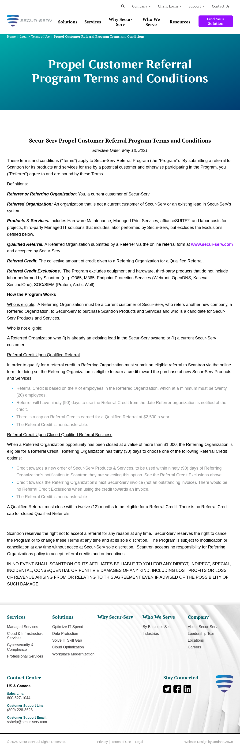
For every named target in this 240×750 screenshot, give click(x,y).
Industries (150, 634)
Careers (194, 647)
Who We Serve (151, 21)
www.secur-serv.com (212, 244)
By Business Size (157, 627)
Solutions (67, 22)
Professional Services (25, 656)
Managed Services (22, 627)
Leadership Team (202, 634)
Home (11, 36)
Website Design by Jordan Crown (208, 742)
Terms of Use (40, 36)
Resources (180, 22)
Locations (196, 640)
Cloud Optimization (68, 647)
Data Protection (65, 634)
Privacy (102, 742)
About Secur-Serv (202, 627)
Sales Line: (40, 696)
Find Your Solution (215, 21)
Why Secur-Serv (120, 21)
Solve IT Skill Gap (67, 640)
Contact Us (220, 6)
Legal (23, 36)
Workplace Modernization (73, 654)
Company (139, 6)
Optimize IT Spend (67, 627)
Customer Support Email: (40, 720)
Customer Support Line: (40, 708)
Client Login (168, 6)
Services (92, 22)
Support (195, 6)
